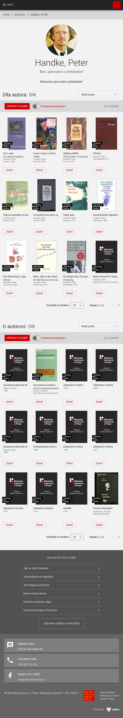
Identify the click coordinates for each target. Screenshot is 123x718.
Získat (9, 170)
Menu (7, 5)
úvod (6, 14)
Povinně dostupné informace (40, 610)
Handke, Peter (39, 14)
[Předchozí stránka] (112, 305)
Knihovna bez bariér (35, 593)
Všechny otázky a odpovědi (61, 623)
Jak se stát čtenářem (35, 568)
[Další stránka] (118, 305)
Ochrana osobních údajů (37, 601)
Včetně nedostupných (53, 106)
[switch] (36, 106)
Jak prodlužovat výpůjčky (38, 576)
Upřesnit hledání (17, 106)
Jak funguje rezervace (36, 585)
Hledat (115, 3)
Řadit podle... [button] (89, 94)
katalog (19, 14)
